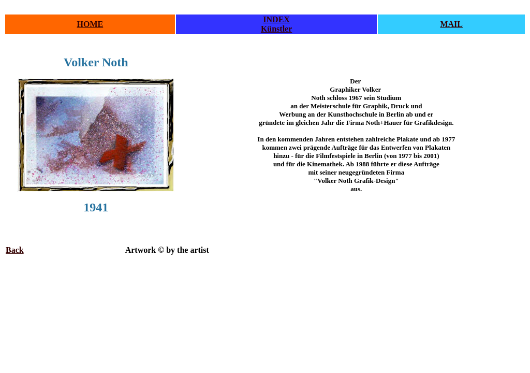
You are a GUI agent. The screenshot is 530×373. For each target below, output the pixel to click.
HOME (90, 24)
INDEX (276, 19)
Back (15, 250)
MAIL (451, 24)
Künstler (276, 28)
